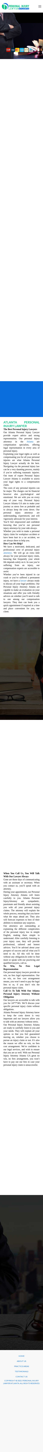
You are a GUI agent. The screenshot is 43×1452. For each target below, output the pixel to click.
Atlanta (30, 441)
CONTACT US (21, 1376)
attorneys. (7, 553)
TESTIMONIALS (21, 1371)
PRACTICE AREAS (21, 1366)
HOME (21, 1356)
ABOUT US (21, 1361)
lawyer (23, 580)
